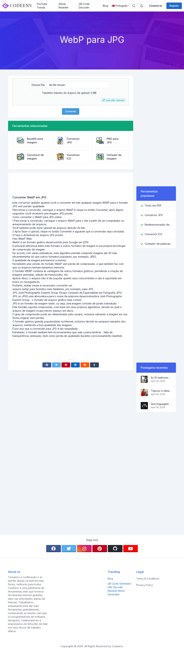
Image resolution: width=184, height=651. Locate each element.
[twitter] (69, 548)
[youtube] (130, 548)
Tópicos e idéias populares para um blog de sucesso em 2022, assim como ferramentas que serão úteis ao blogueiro (161, 390)
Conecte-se (155, 5)
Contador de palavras (158, 243)
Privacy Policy (144, 585)
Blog (105, 5)
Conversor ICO (153, 234)
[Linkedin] (75, 364)
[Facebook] (46, 364)
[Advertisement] (70, 185)
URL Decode (115, 587)
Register (174, 5)
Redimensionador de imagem (158, 224)
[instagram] (84, 548)
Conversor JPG (154, 215)
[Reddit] (84, 364)
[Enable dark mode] (142, 6)
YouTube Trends (42, 5)
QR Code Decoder (84, 5)
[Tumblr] (94, 364)
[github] (115, 548)
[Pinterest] (65, 364)
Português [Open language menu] (120, 5)
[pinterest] (99, 548)
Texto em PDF (153, 205)
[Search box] (134, 6)
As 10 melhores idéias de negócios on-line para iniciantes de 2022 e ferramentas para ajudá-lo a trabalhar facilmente (161, 377)
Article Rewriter (63, 5)
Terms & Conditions (147, 578)
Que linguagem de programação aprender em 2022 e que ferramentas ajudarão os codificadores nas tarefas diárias (161, 403)
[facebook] (53, 548)
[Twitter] (56, 364)
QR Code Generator (119, 583)
